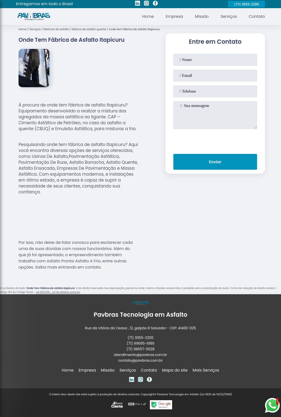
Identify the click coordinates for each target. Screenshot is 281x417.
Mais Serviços (206, 370)
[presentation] (215, 140)
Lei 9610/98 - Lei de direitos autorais (58, 292)
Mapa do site (175, 370)
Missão (202, 16)
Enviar (215, 162)
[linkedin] (137, 4)
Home (148, 16)
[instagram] (146, 4)
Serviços (229, 16)
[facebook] (155, 4)
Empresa (174, 16)
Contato (257, 16)
